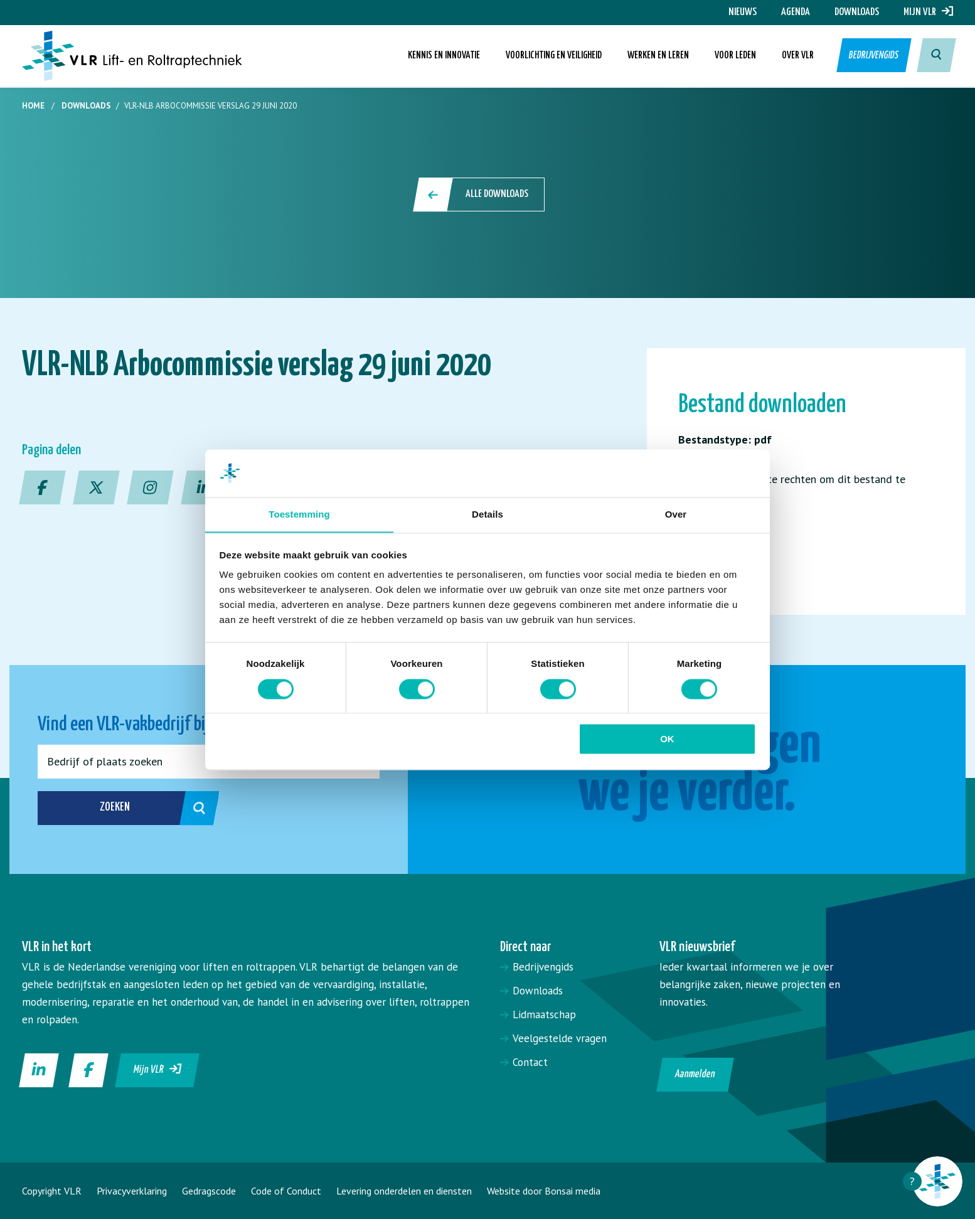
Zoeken (140, 808)
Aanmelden (695, 1074)
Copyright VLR (52, 1190)
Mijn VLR (928, 12)
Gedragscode (209, 1190)
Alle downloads (479, 194)
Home (33, 105)
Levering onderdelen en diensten (404, 1190)
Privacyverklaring (132, 1190)
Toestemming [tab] (299, 514)
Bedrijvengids (872, 56)
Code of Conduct (286, 1190)
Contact (530, 1062)
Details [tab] (487, 514)
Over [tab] (676, 514)
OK (667, 739)
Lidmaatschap (544, 1014)
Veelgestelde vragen (560, 1038)
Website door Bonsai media (543, 1190)
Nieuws (742, 12)
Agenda (795, 12)
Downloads (856, 12)
